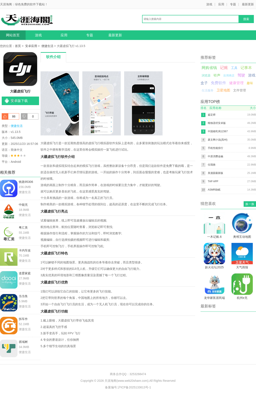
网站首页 (13, 35)
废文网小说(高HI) (217, 139)
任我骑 (211, 164)
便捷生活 (47, 46)
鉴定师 (211, 114)
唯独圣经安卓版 (217, 123)
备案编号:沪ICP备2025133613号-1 (128, 387)
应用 (221, 4)
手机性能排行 (215, 148)
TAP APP (213, 181)
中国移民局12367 (218, 131)
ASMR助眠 (214, 189)
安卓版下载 (19, 101)
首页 (18, 46)
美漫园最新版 (215, 173)
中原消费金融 (215, 156)
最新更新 (248, 4)
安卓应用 (31, 46)
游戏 (209, 4)
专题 (233, 4)
